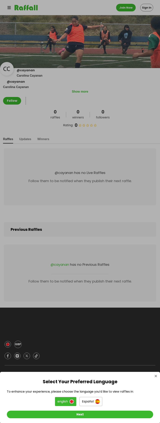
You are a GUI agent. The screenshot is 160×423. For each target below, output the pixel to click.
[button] (65, 400)
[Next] (80, 413)
